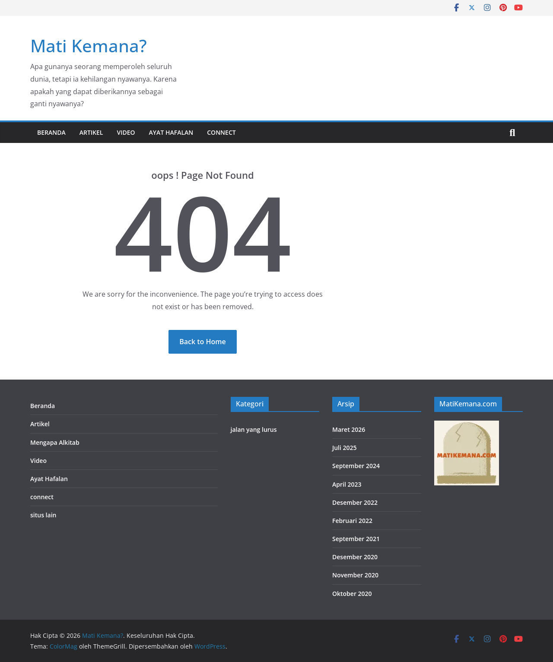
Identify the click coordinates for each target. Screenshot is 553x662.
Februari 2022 (352, 520)
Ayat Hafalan (171, 132)
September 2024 (356, 466)
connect (221, 132)
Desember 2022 (355, 502)
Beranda (51, 132)
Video (126, 132)
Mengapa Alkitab (54, 442)
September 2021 (356, 539)
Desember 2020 (355, 557)
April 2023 (346, 484)
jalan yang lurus (254, 429)
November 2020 (355, 575)
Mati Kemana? (88, 45)
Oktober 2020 (352, 593)
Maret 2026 (348, 429)
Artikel (91, 132)
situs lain (43, 515)
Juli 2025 (344, 447)
